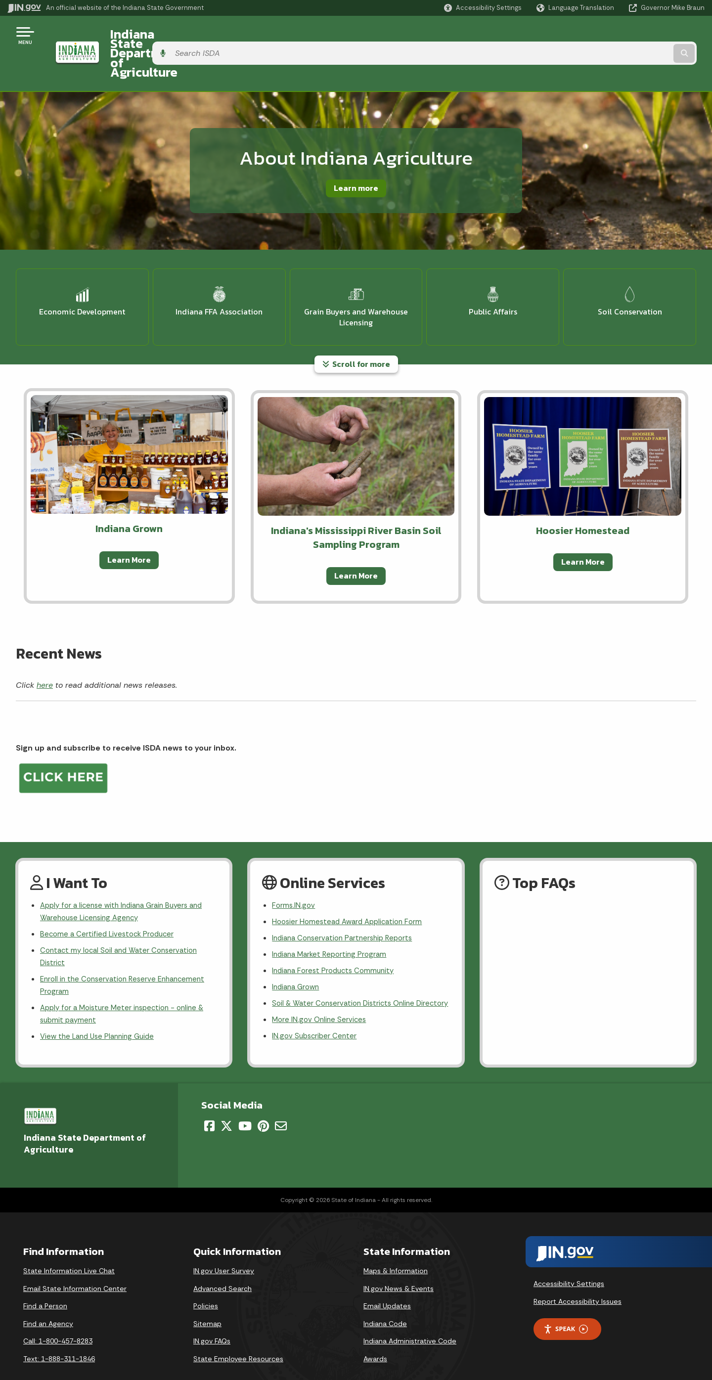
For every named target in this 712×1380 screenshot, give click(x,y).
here (45, 642)
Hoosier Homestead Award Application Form (351, 881)
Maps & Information (395, 1250)
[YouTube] (245, 1106)
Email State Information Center (75, 1268)
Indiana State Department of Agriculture (216, 35)
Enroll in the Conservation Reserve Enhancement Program (127, 949)
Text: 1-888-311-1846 (59, 1339)
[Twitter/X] (226, 1106)
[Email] (281, 1106)
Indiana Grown (297, 950)
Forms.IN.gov (294, 863)
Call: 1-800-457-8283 (57, 1321)
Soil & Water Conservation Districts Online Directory (347, 974)
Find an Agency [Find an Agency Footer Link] (48, 1303)
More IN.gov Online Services (321, 998)
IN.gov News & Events (398, 1268)
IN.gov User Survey (223, 1250)
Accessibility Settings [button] (569, 1263)
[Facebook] (209, 1106)
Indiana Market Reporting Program (332, 915)
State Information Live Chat (69, 1250)
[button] (483, 7)
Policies (205, 1286)
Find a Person (45, 1286)
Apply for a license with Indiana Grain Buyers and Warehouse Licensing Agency (127, 870)
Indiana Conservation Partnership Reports (347, 898)
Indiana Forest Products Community (336, 933)
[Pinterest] (263, 1106)
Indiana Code (385, 1303)
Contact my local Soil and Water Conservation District (123, 918)
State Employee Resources (238, 1339)
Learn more (356, 152)
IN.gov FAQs (211, 1321)
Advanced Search (222, 1268)
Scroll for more (356, 321)
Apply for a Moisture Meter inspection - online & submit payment (127, 980)
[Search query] (624, 35)
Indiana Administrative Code (409, 1321)
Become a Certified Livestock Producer (110, 894)
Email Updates (387, 1286)
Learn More (129, 518)
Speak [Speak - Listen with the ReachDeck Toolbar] (565, 1309)
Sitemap (207, 1303)
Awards (375, 1339)
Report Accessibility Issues (578, 1281)
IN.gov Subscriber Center (316, 1016)
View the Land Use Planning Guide (101, 1004)
